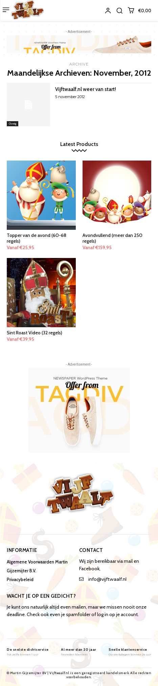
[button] (119, 10)
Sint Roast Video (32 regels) (34, 333)
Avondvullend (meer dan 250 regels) (112, 238)
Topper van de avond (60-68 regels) (36, 238)
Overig (12, 123)
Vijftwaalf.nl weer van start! (85, 89)
